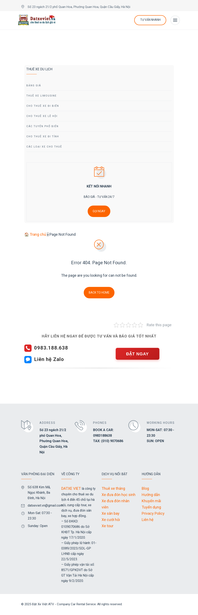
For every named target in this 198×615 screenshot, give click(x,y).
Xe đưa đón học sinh (118, 494)
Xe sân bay (110, 513)
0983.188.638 (51, 348)
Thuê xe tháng (113, 488)
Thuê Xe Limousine (41, 95)
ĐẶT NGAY (137, 354)
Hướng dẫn (151, 494)
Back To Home (99, 292)
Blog (145, 488)
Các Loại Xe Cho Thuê (44, 146)
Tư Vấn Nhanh (150, 19)
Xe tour (107, 526)
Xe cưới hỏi (111, 519)
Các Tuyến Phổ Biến (42, 126)
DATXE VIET (71, 488)
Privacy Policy (153, 513)
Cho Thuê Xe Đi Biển (42, 105)
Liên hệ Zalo (49, 359)
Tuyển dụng (151, 507)
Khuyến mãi (151, 501)
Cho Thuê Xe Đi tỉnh (42, 136)
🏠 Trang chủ (35, 234)
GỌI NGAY (99, 211)
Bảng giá (33, 85)
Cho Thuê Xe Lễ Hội (42, 116)
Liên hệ (148, 519)
